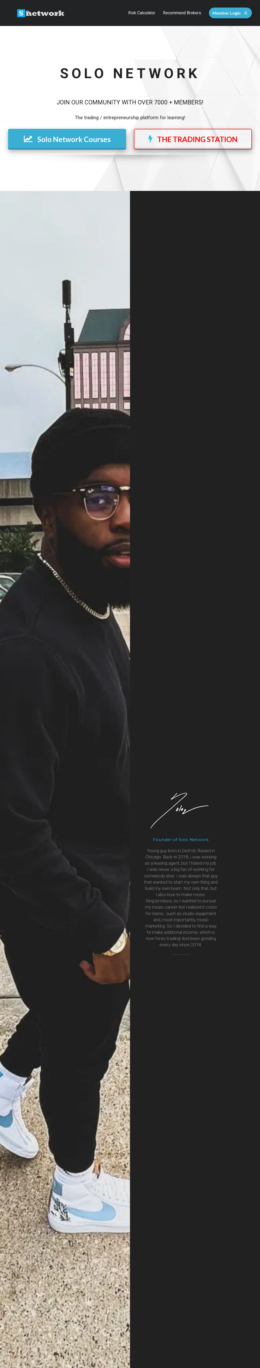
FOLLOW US (130, 1117)
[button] (222, 887)
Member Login (230, 12)
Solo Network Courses (67, 139)
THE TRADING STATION (192, 139)
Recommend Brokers (182, 12)
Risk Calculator (141, 12)
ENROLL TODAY (67, 770)
